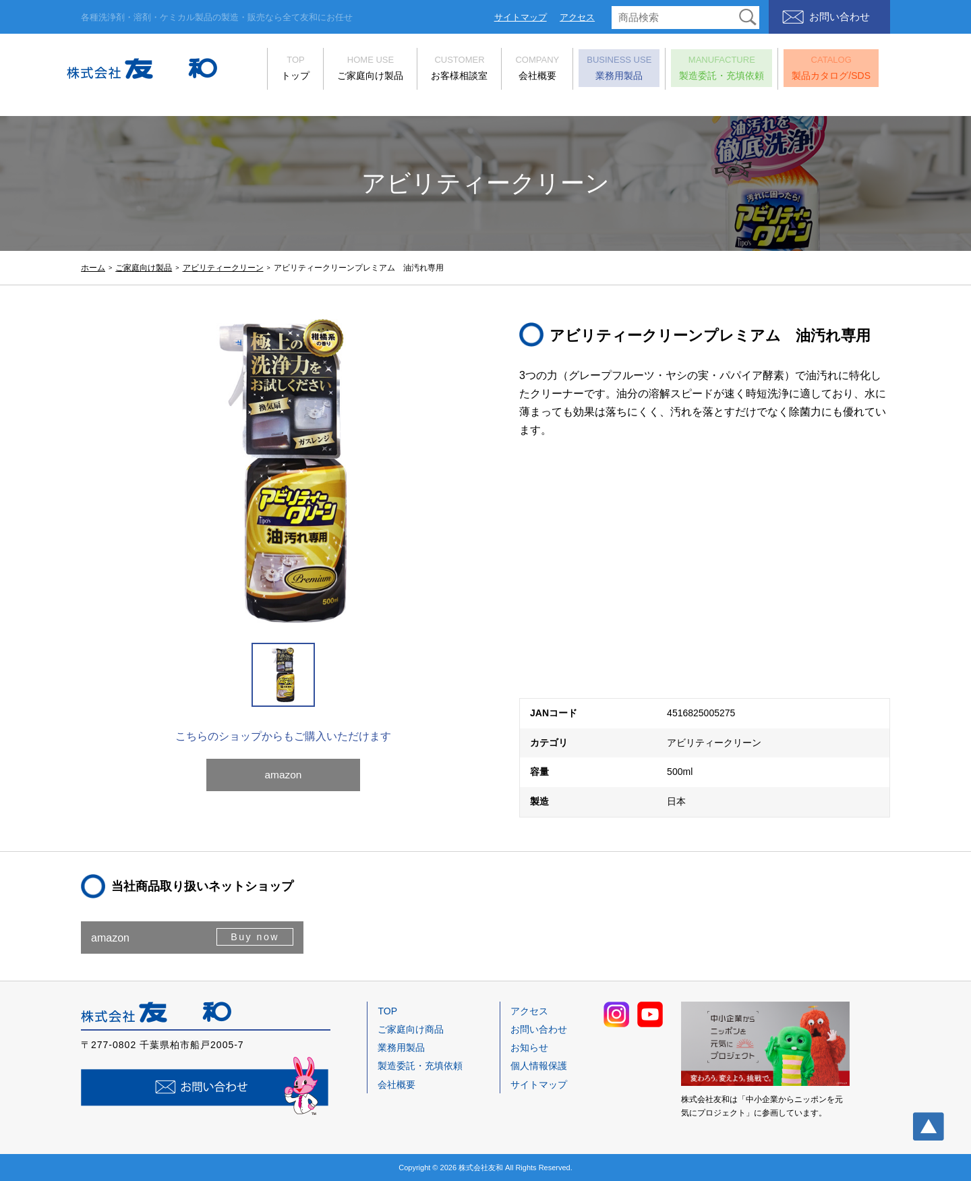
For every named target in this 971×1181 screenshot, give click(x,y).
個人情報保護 (538, 1065)
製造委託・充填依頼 (707, 69)
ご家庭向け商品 (411, 1029)
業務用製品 (604, 69)
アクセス (577, 17)
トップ (281, 69)
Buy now (254, 937)
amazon (283, 780)
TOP (387, 1011)
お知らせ (529, 1047)
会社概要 (523, 69)
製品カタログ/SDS (816, 69)
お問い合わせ (839, 16)
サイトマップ (520, 17)
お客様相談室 (445, 69)
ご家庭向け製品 (356, 69)
